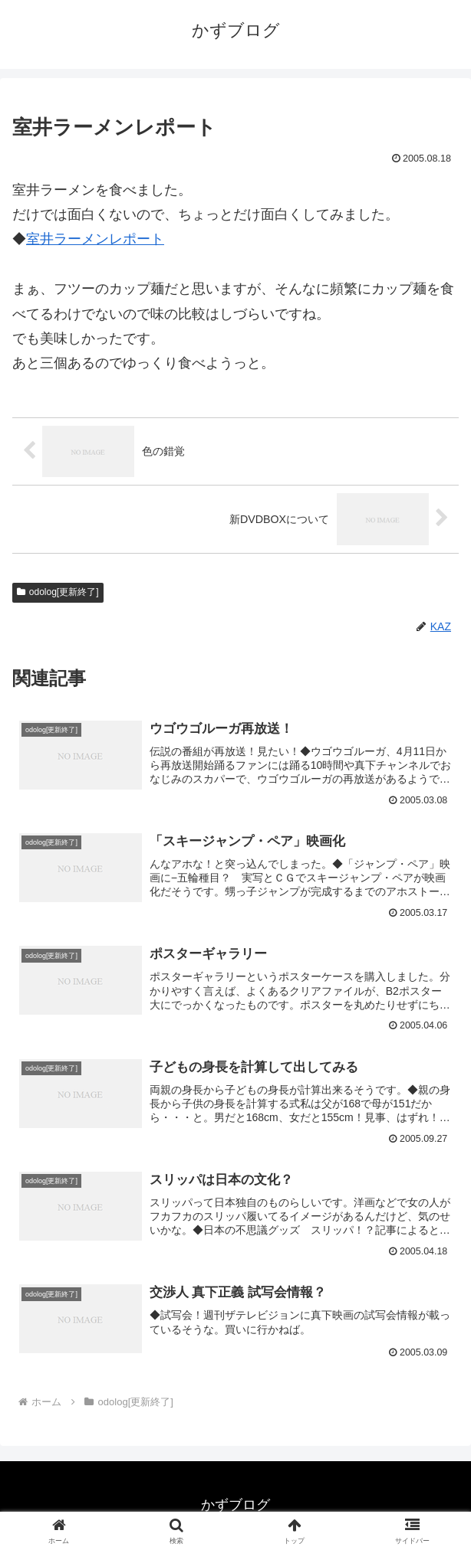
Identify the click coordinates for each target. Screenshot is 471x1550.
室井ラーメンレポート (95, 239)
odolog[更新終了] (58, 592)
